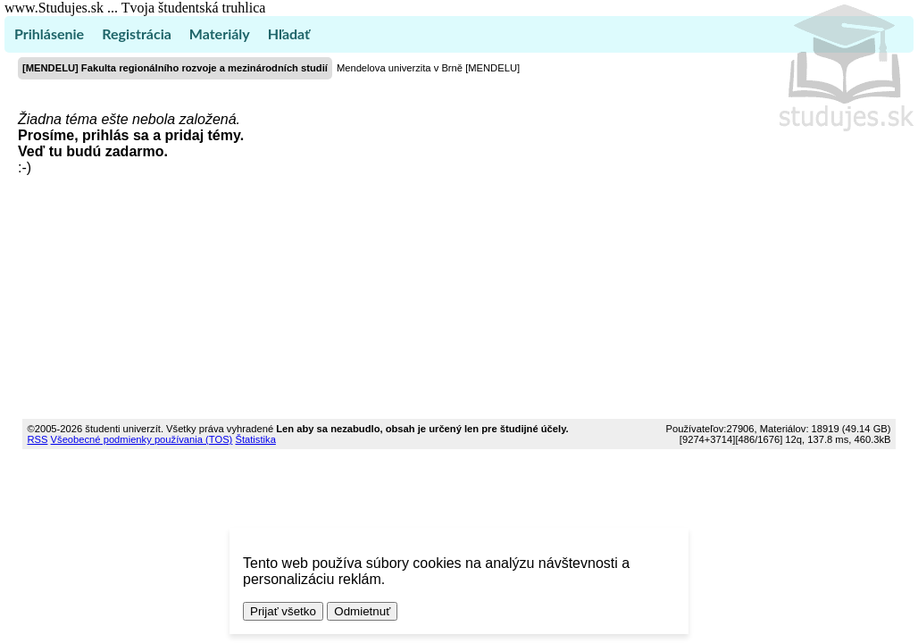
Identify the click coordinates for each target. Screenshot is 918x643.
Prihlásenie (49, 33)
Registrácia (136, 33)
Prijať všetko (283, 611)
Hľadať (289, 33)
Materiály (219, 33)
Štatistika (255, 439)
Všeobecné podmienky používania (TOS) (142, 439)
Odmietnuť (362, 611)
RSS (37, 439)
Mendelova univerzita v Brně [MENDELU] (428, 68)
